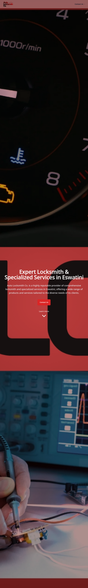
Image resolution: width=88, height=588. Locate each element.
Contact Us (80, 4)
